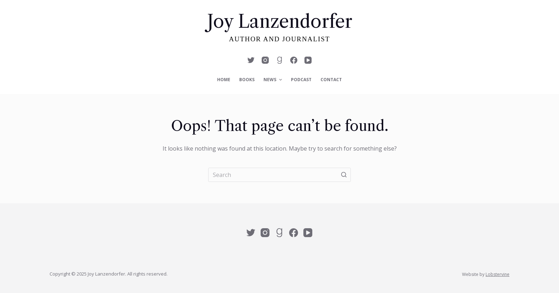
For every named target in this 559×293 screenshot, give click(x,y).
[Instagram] (265, 60)
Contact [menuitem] (331, 80)
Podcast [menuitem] (301, 80)
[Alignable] (279, 60)
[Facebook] (293, 60)
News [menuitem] (273, 80)
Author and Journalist (279, 39)
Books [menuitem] (247, 80)
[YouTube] (308, 60)
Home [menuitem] (223, 80)
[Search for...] (279, 175)
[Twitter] (251, 60)
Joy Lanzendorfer (279, 21)
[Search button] (344, 175)
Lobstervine (497, 274)
